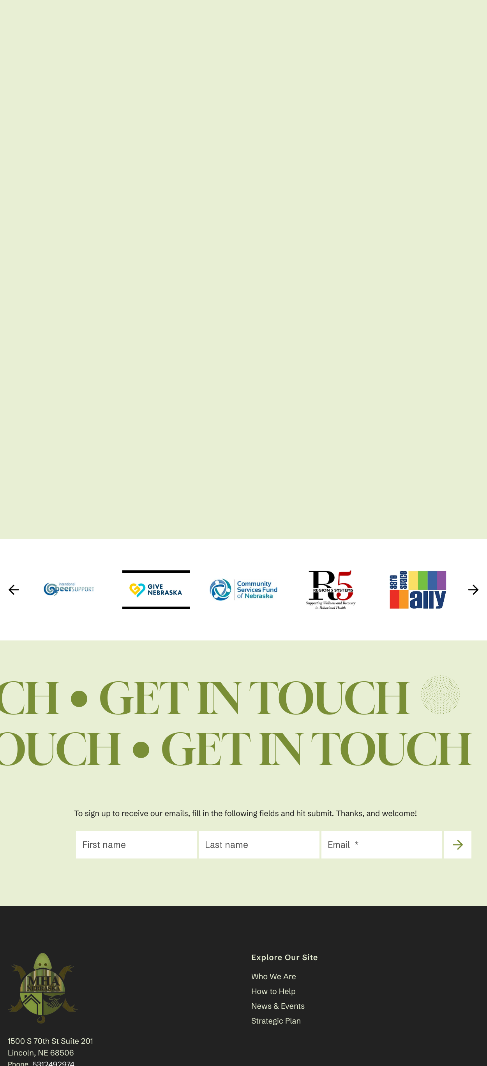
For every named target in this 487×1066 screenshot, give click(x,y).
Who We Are (273, 977)
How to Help (273, 991)
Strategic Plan (276, 1021)
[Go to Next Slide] (473, 589)
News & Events (278, 1006)
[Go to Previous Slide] (13, 589)
